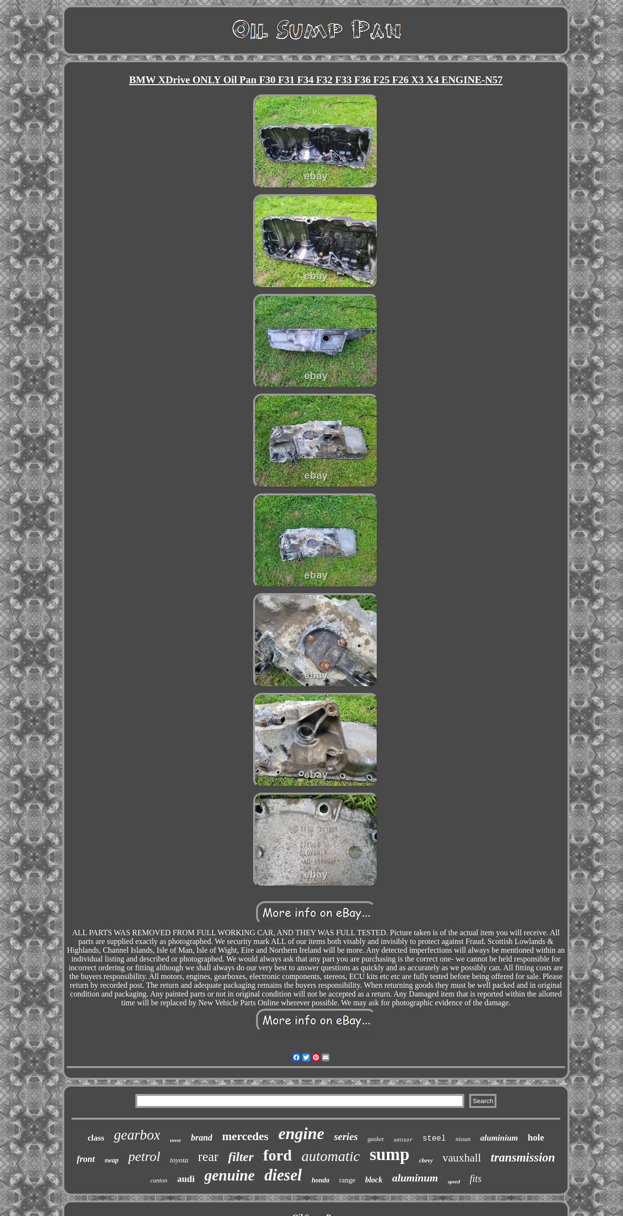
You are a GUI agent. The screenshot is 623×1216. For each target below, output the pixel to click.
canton (158, 1180)
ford (277, 1155)
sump (389, 1154)
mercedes (245, 1136)
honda (321, 1180)
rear (208, 1156)
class (96, 1138)
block (374, 1180)
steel (434, 1138)
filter (241, 1157)
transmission (523, 1157)
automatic (330, 1156)
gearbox (137, 1135)
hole (536, 1137)
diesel (283, 1175)
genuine (229, 1175)
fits (475, 1178)
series (346, 1137)
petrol (144, 1156)
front (86, 1159)
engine (301, 1134)
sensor (403, 1140)
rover (175, 1140)
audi (186, 1179)
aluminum (415, 1178)
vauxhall (461, 1158)
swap (112, 1160)
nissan (463, 1139)
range (347, 1180)
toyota (179, 1160)
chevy (426, 1160)
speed (454, 1181)
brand (201, 1138)
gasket (375, 1139)
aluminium (499, 1138)
